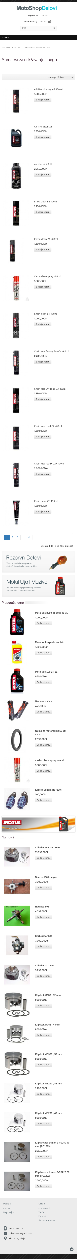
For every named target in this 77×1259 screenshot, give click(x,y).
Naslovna (6, 48)
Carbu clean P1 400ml (46, 239)
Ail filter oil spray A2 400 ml (48, 89)
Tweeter (72, 1249)
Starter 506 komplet (46, 877)
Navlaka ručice (43, 701)
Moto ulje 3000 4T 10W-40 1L (51, 613)
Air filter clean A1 (43, 126)
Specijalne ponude (46, 1220)
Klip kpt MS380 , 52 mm (48, 1054)
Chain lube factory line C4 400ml (51, 351)
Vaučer (41, 1212)
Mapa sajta (8, 1212)
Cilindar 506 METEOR (47, 847)
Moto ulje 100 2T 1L (46, 671)
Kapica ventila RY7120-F (49, 789)
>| (29, 537)
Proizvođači (44, 1208)
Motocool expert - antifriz (49, 642)
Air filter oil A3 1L (43, 164)
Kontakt (7, 1208)
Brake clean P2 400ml (45, 201)
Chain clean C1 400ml (45, 314)
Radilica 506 (42, 906)
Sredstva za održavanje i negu (38, 48)
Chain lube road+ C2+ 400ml (49, 463)
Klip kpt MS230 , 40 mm (48, 1113)
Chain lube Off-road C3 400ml (50, 388)
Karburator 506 (43, 936)
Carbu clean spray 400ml (47, 276)
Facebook (60, 1249)
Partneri (42, 1216)
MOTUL (17, 48)
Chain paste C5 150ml (45, 501)
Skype (66, 1249)
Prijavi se (45, 16)
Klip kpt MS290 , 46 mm (48, 1083)
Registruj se (33, 16)
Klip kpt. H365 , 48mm (47, 1024)
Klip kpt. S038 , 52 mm (48, 995)
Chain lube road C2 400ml (48, 426)
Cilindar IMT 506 (44, 965)
